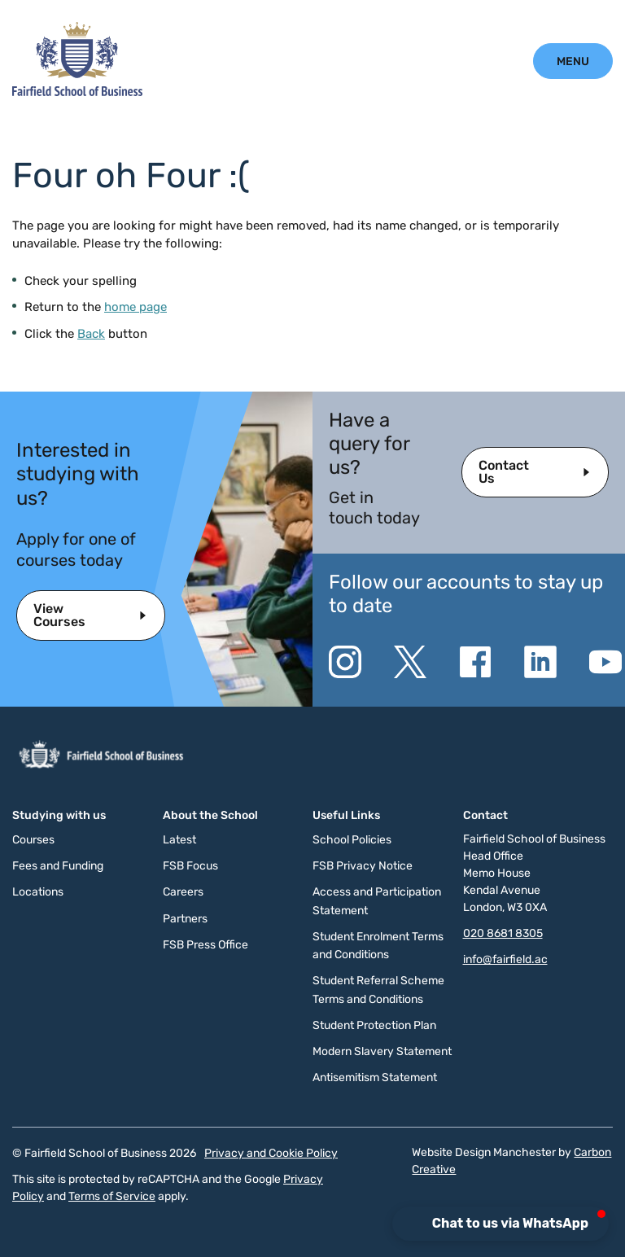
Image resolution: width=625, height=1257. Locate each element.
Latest (179, 840)
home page (135, 307)
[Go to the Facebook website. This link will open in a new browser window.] (475, 662)
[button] (500, 1224)
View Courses (59, 615)
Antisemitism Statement (374, 1077)
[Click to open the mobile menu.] (573, 61)
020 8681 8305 (503, 933)
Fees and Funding (57, 866)
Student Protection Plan (374, 1025)
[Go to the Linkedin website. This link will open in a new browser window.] (540, 662)
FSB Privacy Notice (362, 866)
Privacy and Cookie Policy (271, 1153)
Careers (183, 892)
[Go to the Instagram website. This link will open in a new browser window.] (345, 662)
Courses (33, 840)
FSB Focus (190, 866)
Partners (185, 919)
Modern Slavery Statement (382, 1051)
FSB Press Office (205, 945)
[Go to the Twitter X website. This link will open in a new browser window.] (410, 662)
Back (91, 333)
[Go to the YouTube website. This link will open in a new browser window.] (605, 662)
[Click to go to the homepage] (77, 92)
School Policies (351, 840)
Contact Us (504, 472)
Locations (37, 892)
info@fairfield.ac (505, 959)
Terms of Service (111, 1196)
